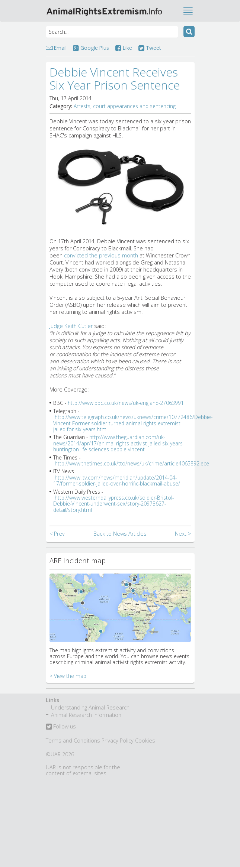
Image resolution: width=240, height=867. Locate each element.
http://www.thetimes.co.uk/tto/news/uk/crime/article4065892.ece (132, 463)
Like (123, 47)
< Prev (57, 533)
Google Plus (91, 47)
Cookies (145, 740)
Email (60, 47)
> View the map (67, 675)
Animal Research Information (86, 714)
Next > (183, 533)
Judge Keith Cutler (71, 325)
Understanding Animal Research (90, 707)
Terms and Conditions (73, 740)
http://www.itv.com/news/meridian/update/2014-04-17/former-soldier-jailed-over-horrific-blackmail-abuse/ (116, 480)
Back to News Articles (120, 533)
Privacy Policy (118, 740)
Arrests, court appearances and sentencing (125, 106)
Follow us (61, 727)
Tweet (149, 47)
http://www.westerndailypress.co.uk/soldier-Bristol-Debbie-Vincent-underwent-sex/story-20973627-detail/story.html (113, 503)
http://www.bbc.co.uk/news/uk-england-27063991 (126, 402)
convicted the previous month (101, 255)
